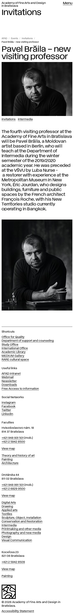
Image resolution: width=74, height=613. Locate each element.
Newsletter (9, 381)
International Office (15, 348)
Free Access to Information (20, 389)
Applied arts (10, 510)
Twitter (6, 410)
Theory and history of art (18, 455)
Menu (67, 3)
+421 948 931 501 (13, 438)
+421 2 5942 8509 (13, 562)
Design (6, 536)
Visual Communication (17, 540)
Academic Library (14, 352)
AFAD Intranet (11, 373)
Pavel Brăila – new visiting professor (20, 42)
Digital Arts (9, 502)
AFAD (4, 38)
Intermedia (25, 119)
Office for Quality (13, 337)
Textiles (7, 514)
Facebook (8, 406)
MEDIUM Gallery (13, 356)
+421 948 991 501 (13, 485)
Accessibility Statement (18, 611)
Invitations (27, 38)
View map (8, 448)
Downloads (9, 385)
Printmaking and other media (21, 529)
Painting (7, 459)
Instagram (9, 402)
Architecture (10, 463)
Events (14, 38)
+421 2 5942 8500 (13, 442)
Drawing (7, 506)
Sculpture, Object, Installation (21, 518)
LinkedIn (7, 414)
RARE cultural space (15, 359)
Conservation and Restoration (22, 521)
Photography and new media (21, 533)
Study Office (10, 344)
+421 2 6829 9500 (13, 489)
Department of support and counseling (28, 341)
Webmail (8, 377)
